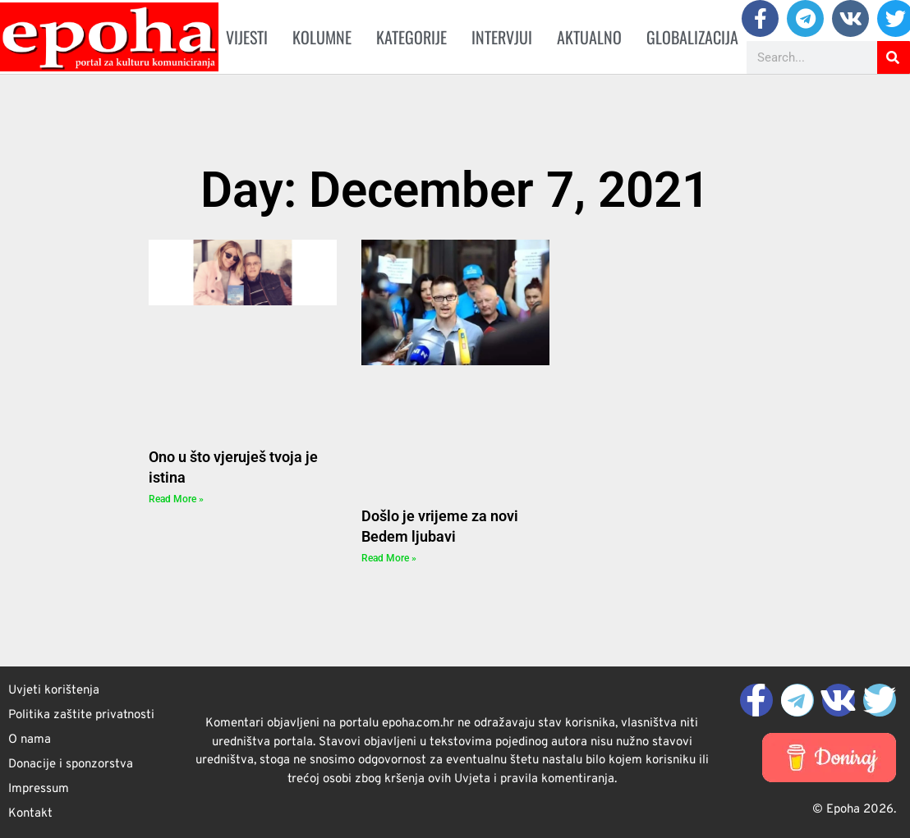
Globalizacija (692, 37)
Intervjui (501, 37)
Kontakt (30, 814)
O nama (29, 740)
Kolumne (322, 37)
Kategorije (411, 37)
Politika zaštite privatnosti (81, 715)
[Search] (893, 57)
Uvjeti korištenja (53, 690)
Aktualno (589, 37)
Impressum (38, 789)
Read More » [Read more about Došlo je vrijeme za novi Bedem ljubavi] (388, 558)
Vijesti (247, 37)
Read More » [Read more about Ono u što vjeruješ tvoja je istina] (176, 499)
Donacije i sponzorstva (70, 764)
